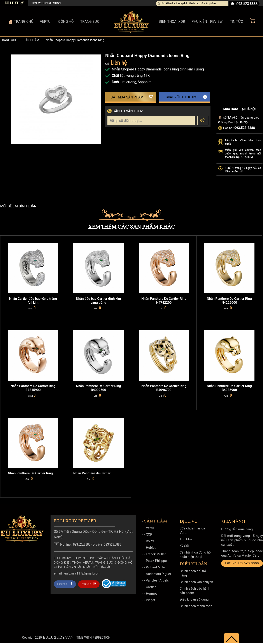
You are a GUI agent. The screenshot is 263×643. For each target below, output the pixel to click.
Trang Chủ (23, 21)
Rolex (150, 541)
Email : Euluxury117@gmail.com (77, 573)
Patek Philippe (156, 561)
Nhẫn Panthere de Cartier (91, 473)
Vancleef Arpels (157, 580)
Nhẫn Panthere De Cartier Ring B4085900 (229, 388)
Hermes (152, 594)
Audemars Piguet (158, 574)
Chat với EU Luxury (186, 97)
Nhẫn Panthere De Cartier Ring (30, 473)
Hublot (151, 548)
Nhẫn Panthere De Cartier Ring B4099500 (98, 388)
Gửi (203, 121)
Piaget (150, 600)
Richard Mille (155, 567)
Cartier (151, 587)
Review (216, 21)
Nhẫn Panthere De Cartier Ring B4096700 (163, 388)
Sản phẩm (31, 40)
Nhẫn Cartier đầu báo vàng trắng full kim (33, 301)
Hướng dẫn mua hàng (237, 529)
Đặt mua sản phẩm (131, 97)
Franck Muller (156, 554)
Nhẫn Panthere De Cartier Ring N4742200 (163, 301)
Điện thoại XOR (172, 21)
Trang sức (89, 21)
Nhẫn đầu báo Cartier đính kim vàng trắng (98, 301)
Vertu (150, 528)
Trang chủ (8, 40)
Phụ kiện (199, 21)
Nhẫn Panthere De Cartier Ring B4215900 (33, 388)
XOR (149, 534)
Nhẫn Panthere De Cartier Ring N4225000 (229, 301)
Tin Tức (236, 21)
